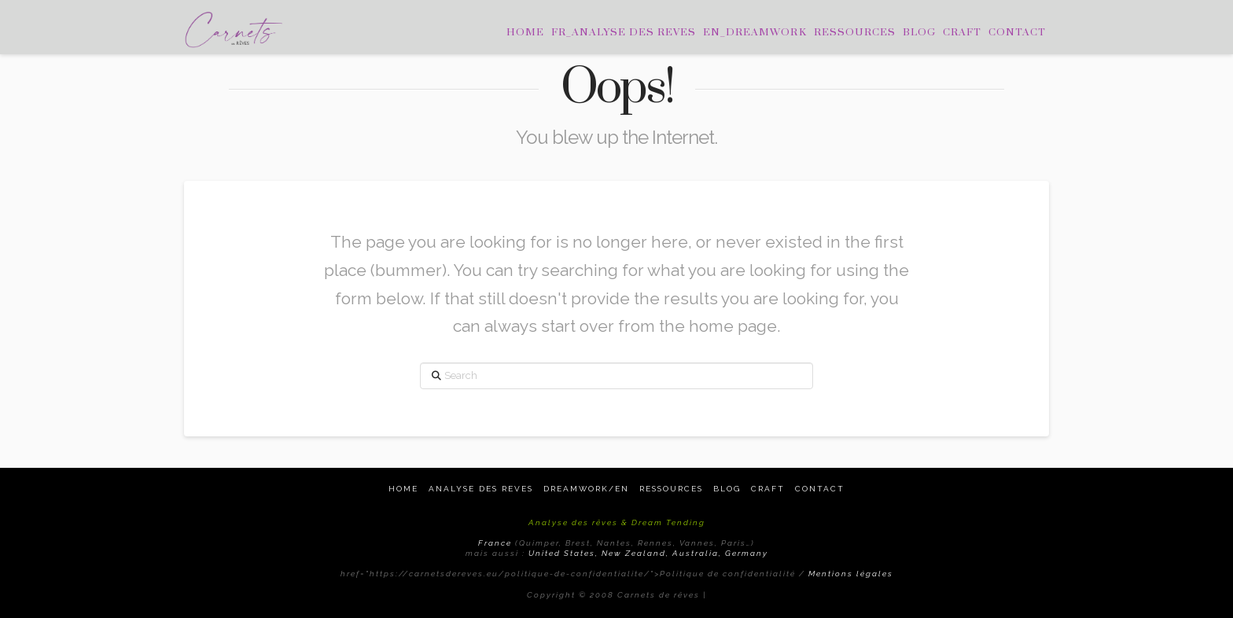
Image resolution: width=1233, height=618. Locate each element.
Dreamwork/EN (586, 488)
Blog (727, 488)
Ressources (671, 488)
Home (403, 488)
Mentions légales (850, 573)
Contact (820, 488)
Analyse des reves (481, 488)
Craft (768, 488)
